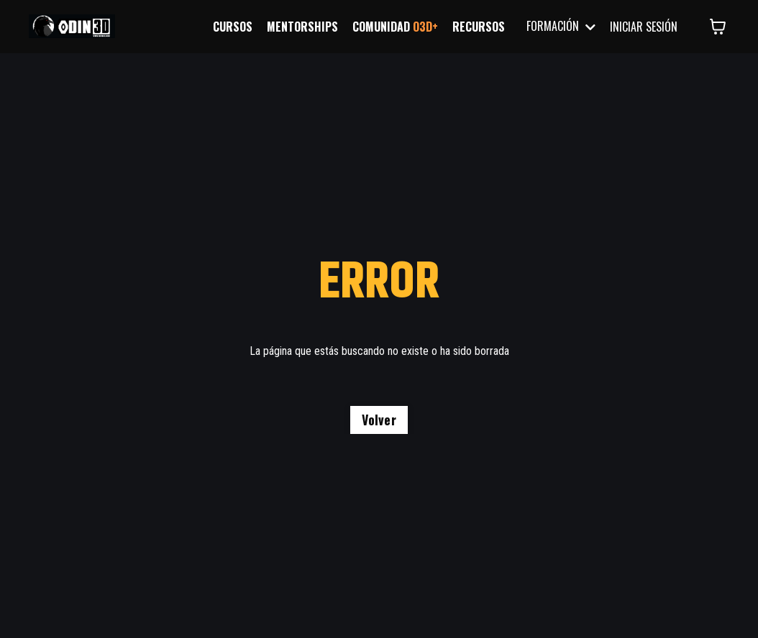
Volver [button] (379, 419)
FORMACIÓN (560, 26)
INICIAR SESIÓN (643, 26)
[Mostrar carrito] (717, 26)
